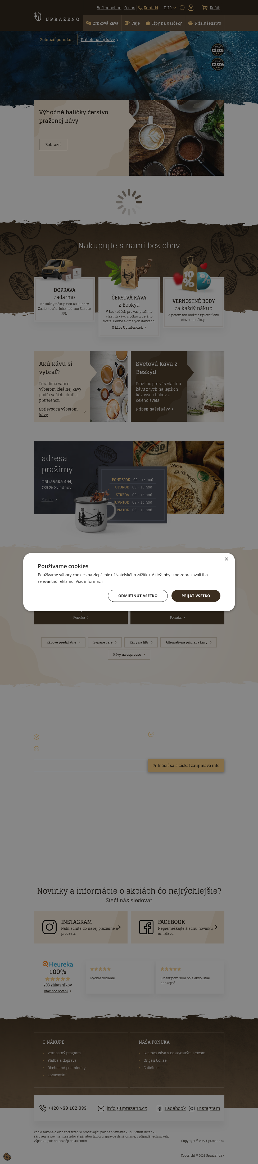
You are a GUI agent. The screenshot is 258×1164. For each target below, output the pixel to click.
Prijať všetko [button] (196, 595)
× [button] (226, 559)
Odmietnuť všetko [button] (137, 595)
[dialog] (129, 582)
